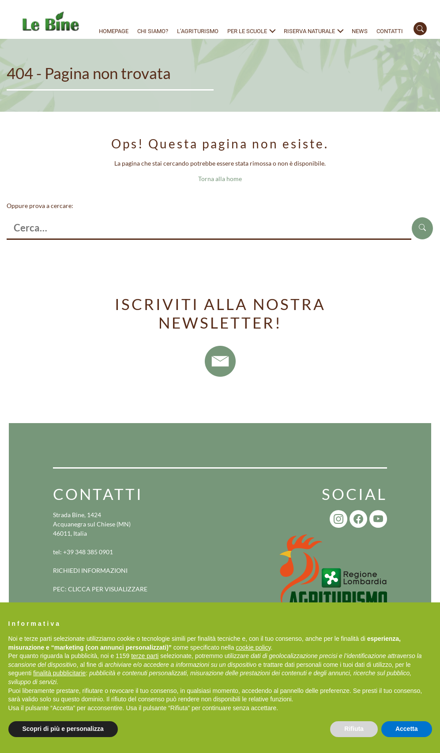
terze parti (144, 655)
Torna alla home (220, 178)
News (360, 31)
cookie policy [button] (253, 647)
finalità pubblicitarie (59, 673)
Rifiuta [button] (354, 728)
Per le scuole (247, 31)
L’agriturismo (197, 31)
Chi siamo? (152, 31)
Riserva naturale (309, 31)
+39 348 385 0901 (88, 552)
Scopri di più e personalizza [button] (63, 728)
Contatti (389, 31)
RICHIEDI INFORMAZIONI (90, 570)
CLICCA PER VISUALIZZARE (107, 589)
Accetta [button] (406, 728)
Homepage (113, 31)
